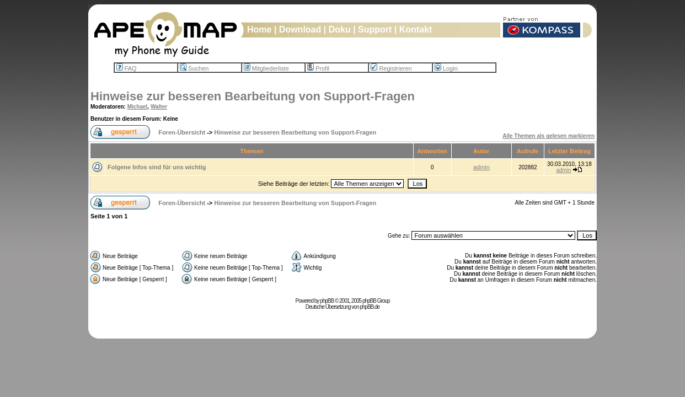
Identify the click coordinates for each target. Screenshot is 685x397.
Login (446, 68)
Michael (137, 107)
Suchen (194, 68)
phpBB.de (369, 307)
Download (300, 29)
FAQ (126, 68)
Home (259, 29)
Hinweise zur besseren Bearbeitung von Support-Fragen (252, 96)
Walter (159, 107)
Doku (340, 29)
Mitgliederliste (266, 68)
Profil (318, 68)
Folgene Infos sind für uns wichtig (157, 167)
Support (375, 29)
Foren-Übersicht (181, 132)
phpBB (327, 301)
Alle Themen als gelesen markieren (548, 136)
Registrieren (391, 68)
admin (481, 167)
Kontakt (415, 29)
